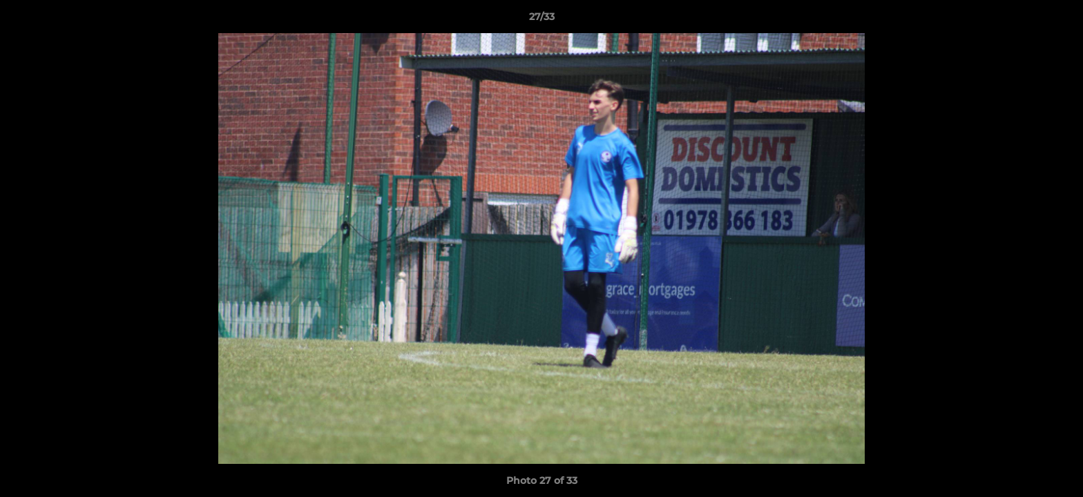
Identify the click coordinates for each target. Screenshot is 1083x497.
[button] (1058, 20)
